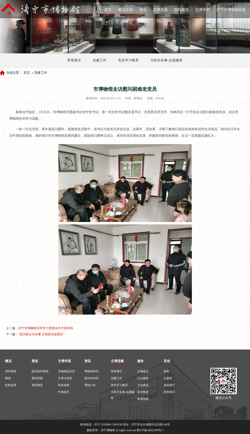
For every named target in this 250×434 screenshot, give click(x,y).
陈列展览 (181, 10)
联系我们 (169, 392)
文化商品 (143, 385)
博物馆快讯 (91, 371)
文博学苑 (202, 10)
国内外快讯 (91, 378)
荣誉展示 (74, 60)
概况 (8, 361)
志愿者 (168, 378)
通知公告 (90, 385)
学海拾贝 (63, 392)
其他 (167, 361)
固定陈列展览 (40, 371)
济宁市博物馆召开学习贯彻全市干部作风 (45, 328)
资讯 (143, 10)
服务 (140, 361)
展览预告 (37, 385)
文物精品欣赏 (66, 371)
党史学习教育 (128, 60)
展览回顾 (37, 378)
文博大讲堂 (65, 378)
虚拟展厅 (169, 385)
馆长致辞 (10, 371)
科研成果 (63, 385)
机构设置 (10, 385)
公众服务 (143, 378)
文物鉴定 (143, 371)
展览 (35, 361)
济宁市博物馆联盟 (231, 10)
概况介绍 (125, 10)
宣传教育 (143, 392)
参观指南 (143, 398)
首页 (108, 10)
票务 (166, 371)
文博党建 (160, 10)
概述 (8, 378)
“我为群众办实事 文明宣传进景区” (41, 334)
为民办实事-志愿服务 (166, 60)
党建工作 (100, 60)
